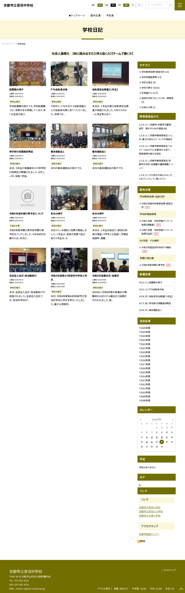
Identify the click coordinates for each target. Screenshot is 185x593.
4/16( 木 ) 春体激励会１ (150, 309)
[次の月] (172, 419)
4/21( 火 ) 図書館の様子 (150, 282)
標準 (126, 5)
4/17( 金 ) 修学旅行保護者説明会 (155, 303)
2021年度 (145, 348)
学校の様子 (147, 87)
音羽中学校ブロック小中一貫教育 (157, 98)
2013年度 (145, 380)
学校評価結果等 (149, 77)
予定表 (110, 15)
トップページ (78, 15)
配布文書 (96, 15)
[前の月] (140, 419)
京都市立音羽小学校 (149, 507)
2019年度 (145, 356)
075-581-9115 (21, 580)
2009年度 (145, 396)
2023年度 (145, 340)
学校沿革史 (147, 82)
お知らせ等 (147, 107)
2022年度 (145, 344)
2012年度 (145, 384)
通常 (100, 5)
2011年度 (145, 388)
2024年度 (145, 336)
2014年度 (145, 376)
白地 (106, 5)
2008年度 (145, 400)
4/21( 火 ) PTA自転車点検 (151, 289)
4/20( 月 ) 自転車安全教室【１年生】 (156, 296)
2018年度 (145, 360)
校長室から (147, 92)
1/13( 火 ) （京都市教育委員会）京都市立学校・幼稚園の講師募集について (156, 164)
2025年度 (145, 332)
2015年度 (145, 372)
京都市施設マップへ (149, 534)
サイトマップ (169, 570)
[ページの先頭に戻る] (181, 589)
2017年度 (145, 364)
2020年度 (145, 352)
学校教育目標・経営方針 (153, 71)
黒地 (113, 5)
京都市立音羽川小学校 (151, 511)
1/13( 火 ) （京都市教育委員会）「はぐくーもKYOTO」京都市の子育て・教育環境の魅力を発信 (155, 149)
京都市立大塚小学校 (149, 515)
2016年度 (145, 368)
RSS (142, 541)
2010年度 (145, 392)
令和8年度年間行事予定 (156, 264)
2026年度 (145, 328)
